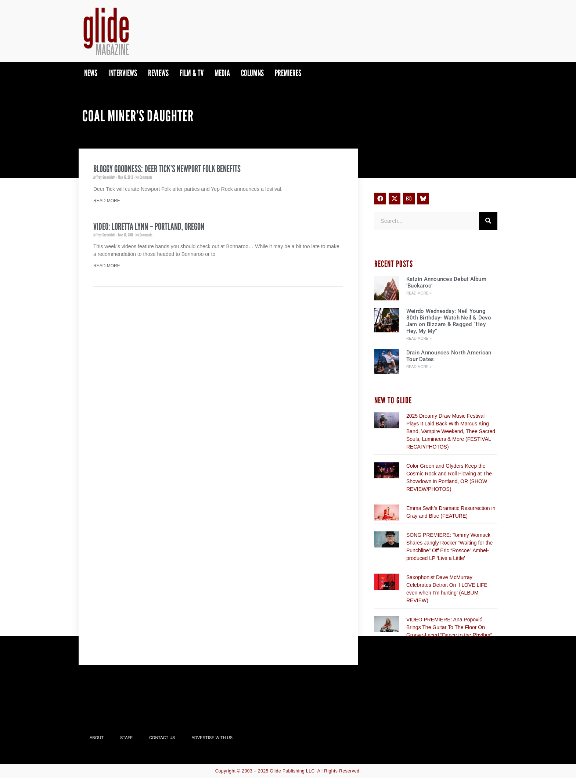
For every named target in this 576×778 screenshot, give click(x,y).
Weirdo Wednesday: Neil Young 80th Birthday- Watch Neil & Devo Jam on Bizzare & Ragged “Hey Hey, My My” (448, 321)
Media (222, 73)
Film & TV (192, 73)
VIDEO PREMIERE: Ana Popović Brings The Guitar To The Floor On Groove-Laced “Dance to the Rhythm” (449, 627)
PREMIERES (288, 73)
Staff (126, 737)
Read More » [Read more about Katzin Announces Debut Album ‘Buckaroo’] (419, 293)
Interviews (122, 73)
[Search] (488, 221)
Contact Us (162, 737)
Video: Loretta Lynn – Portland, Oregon (148, 226)
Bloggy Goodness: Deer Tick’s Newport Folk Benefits (167, 169)
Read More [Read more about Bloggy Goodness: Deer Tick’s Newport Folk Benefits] (106, 200)
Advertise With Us (212, 737)
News (90, 73)
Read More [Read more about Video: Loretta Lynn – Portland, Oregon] (106, 265)
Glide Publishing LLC (292, 771)
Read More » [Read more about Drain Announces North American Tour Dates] (419, 367)
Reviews (158, 73)
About (97, 737)
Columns (252, 73)
